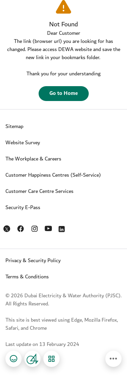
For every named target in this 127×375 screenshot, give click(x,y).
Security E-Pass (22, 207)
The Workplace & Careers (33, 159)
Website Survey (22, 142)
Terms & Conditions (27, 276)
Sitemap (14, 126)
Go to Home (63, 93)
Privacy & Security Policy (33, 260)
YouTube (49, 228)
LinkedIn (62, 227)
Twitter (7, 229)
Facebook (21, 227)
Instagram (35, 227)
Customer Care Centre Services (39, 191)
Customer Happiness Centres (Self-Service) (53, 175)
